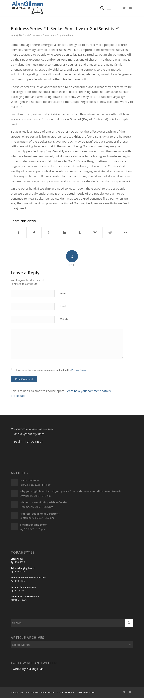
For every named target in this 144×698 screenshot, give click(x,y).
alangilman (68, 35)
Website (64, 318)
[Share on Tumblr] (79, 232)
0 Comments (34, 35)
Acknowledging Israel (23, 568)
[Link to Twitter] (124, 8)
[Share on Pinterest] (49, 232)
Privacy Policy (78, 369)
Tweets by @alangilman (27, 669)
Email (63, 305)
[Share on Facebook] (18, 232)
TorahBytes (23, 552)
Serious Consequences (23, 586)
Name (63, 292)
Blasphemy (17, 558)
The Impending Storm (33, 524)
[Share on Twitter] (34, 232)
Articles (51, 35)
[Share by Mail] (125, 232)
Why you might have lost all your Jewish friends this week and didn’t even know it (70, 491)
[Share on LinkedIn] (64, 232)
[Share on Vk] (94, 232)
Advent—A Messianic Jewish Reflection (44, 502)
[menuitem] (100, 8)
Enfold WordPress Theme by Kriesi (76, 692)
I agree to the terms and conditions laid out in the (51, 369)
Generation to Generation (25, 596)
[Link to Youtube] (130, 8)
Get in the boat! (29, 480)
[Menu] (109, 8)
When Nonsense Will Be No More (28, 577)
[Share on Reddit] (110, 232)
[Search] (100, 8)
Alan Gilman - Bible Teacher (40, 692)
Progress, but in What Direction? (40, 513)
